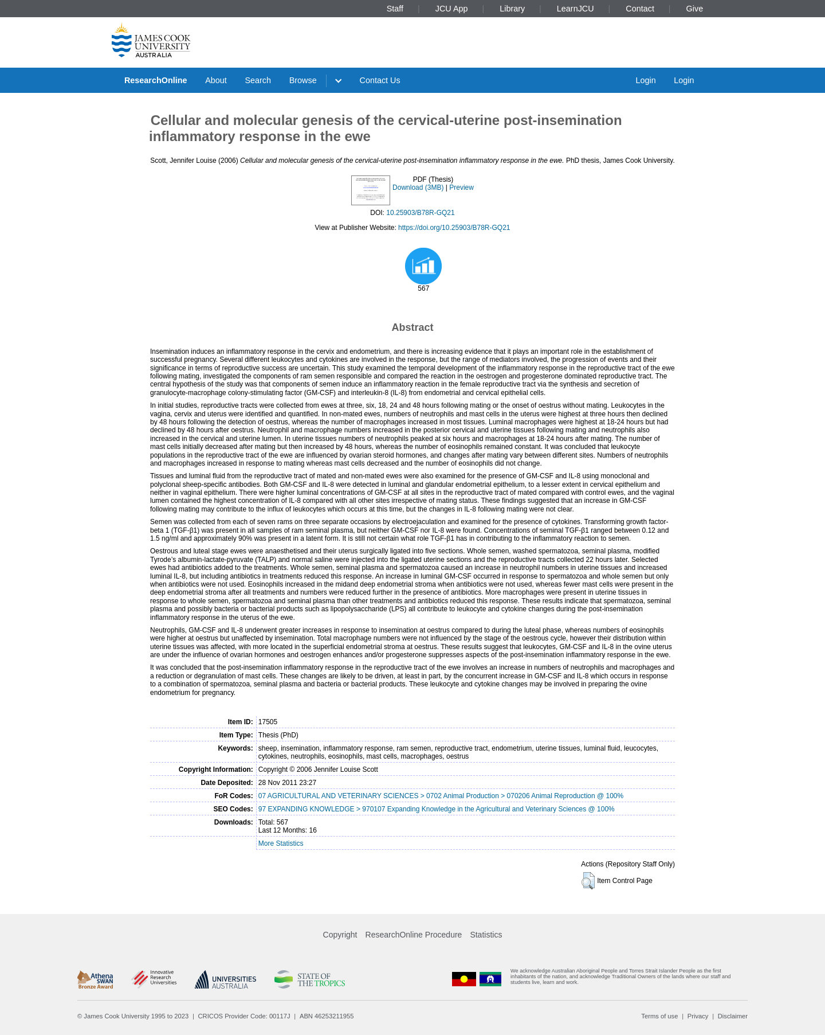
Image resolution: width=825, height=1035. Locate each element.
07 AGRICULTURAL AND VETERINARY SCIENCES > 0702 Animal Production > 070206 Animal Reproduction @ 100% (440, 796)
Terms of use (659, 1016)
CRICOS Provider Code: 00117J (244, 1016)
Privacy (698, 1016)
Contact (640, 8)
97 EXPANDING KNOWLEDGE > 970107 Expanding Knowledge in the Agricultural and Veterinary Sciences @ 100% (436, 809)
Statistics (486, 934)
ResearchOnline (155, 80)
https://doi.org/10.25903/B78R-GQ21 (454, 228)
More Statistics (281, 843)
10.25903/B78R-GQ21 (420, 213)
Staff (395, 8)
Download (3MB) (417, 187)
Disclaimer (733, 1016)
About (216, 80)
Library (512, 8)
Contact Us (380, 80)
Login (645, 80)
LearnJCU (575, 8)
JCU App (451, 8)
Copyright (340, 934)
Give (695, 8)
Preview (461, 187)
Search (258, 80)
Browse (303, 80)
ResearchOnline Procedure (414, 934)
